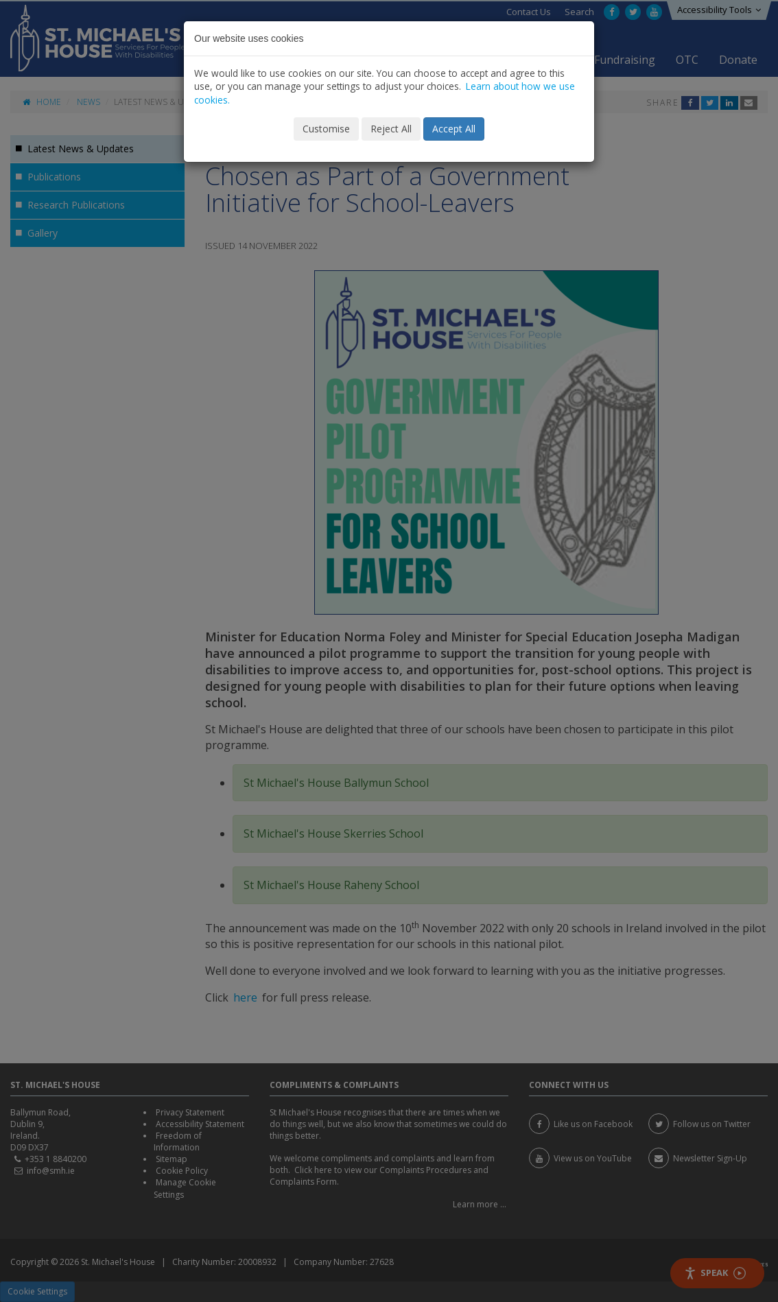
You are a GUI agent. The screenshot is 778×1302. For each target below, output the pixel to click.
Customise (326, 128)
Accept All (453, 128)
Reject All (391, 128)
